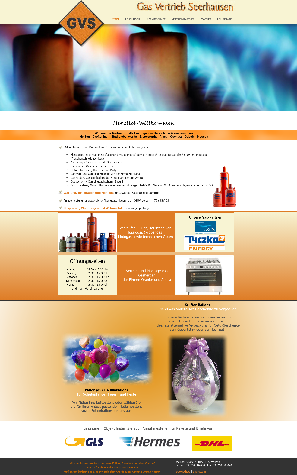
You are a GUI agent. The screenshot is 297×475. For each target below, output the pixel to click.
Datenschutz (183, 471)
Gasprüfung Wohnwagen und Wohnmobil (93, 208)
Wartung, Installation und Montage (89, 192)
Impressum (199, 471)
